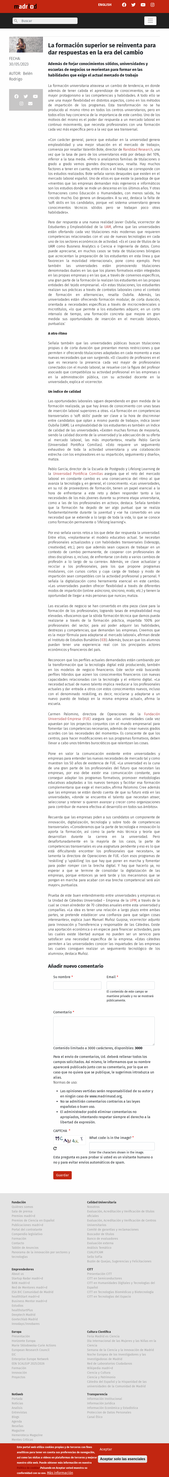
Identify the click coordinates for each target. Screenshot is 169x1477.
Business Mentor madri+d (29, 1301)
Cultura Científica (99, 1332)
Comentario (62, 1012)
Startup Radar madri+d (27, 1278)
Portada (17, 1399)
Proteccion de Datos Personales (109, 1412)
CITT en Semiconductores (104, 1278)
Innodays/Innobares (26, 1324)
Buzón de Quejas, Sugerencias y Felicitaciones (119, 1261)
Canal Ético (94, 1417)
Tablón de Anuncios (25, 1248)
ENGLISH (105, 5)
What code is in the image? (110, 1138)
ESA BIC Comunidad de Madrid (32, 1292)
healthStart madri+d (25, 1296)
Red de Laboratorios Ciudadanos (109, 1363)
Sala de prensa (22, 1211)
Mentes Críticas (22, 1440)
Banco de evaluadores (102, 1239)
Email (111, 977)
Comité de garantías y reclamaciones (113, 1229)
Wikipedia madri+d (100, 1368)
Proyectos (18, 1377)
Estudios (17, 1306)
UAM (107, 227)
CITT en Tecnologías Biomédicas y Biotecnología (120, 1292)
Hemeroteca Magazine (27, 1435)
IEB (103, 640)
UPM (133, 900)
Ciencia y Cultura (98, 1373)
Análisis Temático (99, 1248)
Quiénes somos (22, 1207)
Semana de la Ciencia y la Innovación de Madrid (120, 1350)
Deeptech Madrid (23, 1315)
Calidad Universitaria (101, 1202)
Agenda (17, 1421)
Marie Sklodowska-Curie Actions (34, 1345)
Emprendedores (23, 1269)
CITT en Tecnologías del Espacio (109, 1296)
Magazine (18, 1430)
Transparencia (97, 1394)
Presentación (21, 1336)
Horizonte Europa (24, 1341)
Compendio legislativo (27, 1234)
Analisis (17, 1408)
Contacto (18, 1243)
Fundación (19, 1202)
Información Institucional (104, 1399)
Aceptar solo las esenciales (122, 1459)
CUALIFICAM (95, 1252)
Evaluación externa (100, 1243)
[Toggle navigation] (150, 20)
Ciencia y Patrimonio (101, 1377)
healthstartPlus (22, 1310)
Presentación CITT (99, 1274)
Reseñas (17, 1426)
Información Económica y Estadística (112, 1408)
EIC (14, 1354)
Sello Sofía (94, 1257)
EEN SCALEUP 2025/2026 (28, 1363)
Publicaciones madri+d (27, 1225)
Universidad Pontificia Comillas (78, 474)
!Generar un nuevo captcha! (55, 1148)
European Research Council (30, 1350)
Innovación (19, 1373)
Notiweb (17, 1394)
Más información (60, 1473)
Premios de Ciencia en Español (33, 1220)
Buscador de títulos (100, 1234)
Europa (16, 1332)
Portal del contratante (27, 1229)
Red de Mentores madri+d (29, 1287)
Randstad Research (138, 149)
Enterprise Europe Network (30, 1359)
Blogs (15, 1417)
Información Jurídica (101, 1403)
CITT (90, 1269)
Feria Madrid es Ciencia (103, 1336)
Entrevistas (19, 1412)
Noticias (17, 1403)
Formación (19, 1239)
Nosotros (93, 1207)
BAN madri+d (21, 1283)
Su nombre (61, 977)
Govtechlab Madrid (25, 1319)
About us (18, 1274)
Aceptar (106, 1450)
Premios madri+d (23, 1216)
